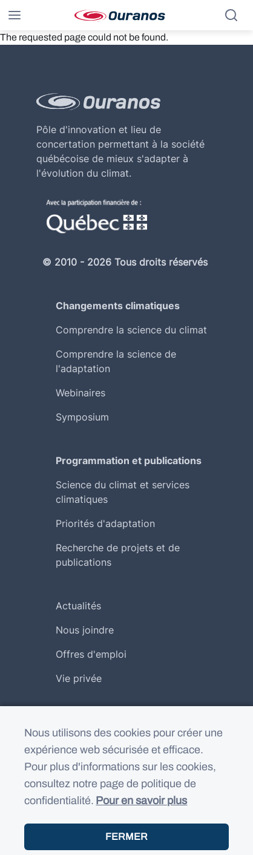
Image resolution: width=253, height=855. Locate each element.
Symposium (82, 417)
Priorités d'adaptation (105, 523)
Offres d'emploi (91, 654)
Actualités (78, 606)
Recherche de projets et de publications (118, 555)
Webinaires (80, 393)
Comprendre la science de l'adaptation (116, 361)
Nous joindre (85, 630)
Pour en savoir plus (141, 810)
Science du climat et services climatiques (122, 492)
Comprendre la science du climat (131, 330)
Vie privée (79, 678)
